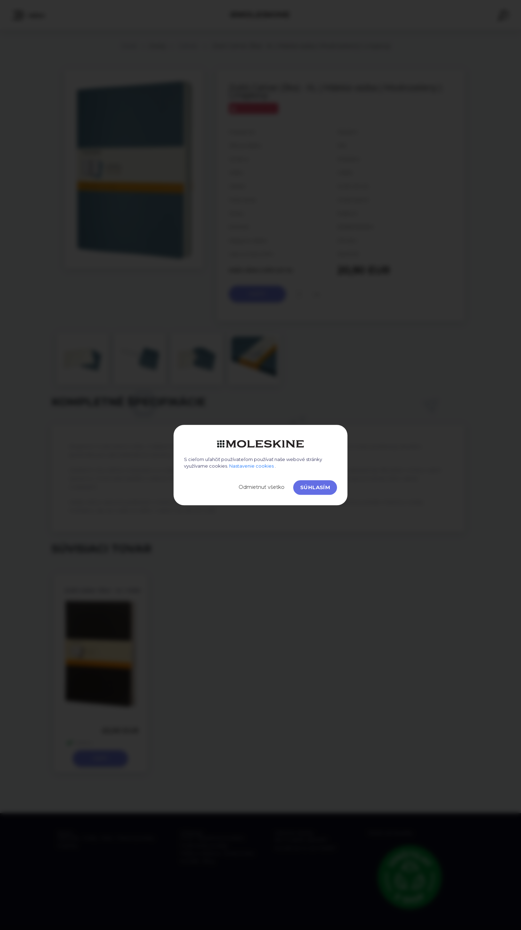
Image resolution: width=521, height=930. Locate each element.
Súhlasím (315, 487)
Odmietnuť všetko (261, 487)
